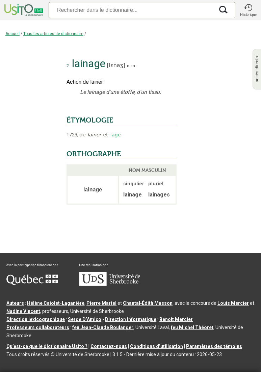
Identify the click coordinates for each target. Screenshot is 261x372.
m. (133, 65)
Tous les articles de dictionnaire (53, 33)
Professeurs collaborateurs (37, 327)
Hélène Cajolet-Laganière (55, 303)
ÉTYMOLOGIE (90, 120)
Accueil (12, 33)
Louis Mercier (233, 303)
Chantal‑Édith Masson (148, 303)
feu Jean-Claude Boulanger (102, 327)
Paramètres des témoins (214, 346)
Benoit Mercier (176, 319)
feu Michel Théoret (192, 327)
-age (115, 134)
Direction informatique (130, 319)
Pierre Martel (101, 303)
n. (128, 65)
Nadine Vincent (23, 311)
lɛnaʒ (116, 65)
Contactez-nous (108, 346)
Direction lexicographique (35, 319)
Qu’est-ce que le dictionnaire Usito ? (46, 346)
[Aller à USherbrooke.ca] (109, 284)
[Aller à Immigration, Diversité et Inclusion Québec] (32, 283)
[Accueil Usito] (23, 10)
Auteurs (15, 303)
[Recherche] (131, 10)
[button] (248, 10)
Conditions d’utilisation (156, 346)
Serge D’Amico (84, 319)
